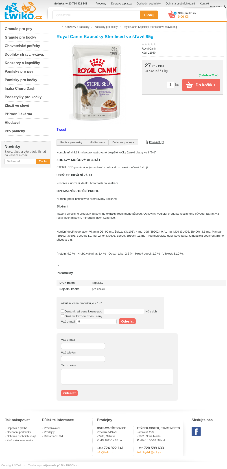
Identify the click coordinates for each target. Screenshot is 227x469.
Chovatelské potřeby (22, 46)
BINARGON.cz (70, 465)
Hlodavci (12, 122)
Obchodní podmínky (149, 3)
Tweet (61, 129)
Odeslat (127, 321)
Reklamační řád (53, 436)
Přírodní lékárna (18, 114)
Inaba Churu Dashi (20, 88)
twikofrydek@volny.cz (150, 452)
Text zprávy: (68, 365)
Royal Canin (149, 48)
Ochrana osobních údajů (180, 3)
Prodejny (101, 3)
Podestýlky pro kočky (23, 97)
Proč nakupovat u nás (20, 440)
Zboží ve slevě (17, 105)
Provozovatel (51, 428)
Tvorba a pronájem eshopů (44, 465)
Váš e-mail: (68, 339)
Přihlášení (216, 6)
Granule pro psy (18, 29)
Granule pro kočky (20, 37)
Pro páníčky (15, 131)
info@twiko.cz (105, 452)
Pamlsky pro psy (19, 71)
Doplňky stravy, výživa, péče (24, 55)
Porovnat (156, 142)
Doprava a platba (121, 3)
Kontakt (204, 3)
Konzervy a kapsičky (22, 63)
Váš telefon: (68, 352)
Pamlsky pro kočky (21, 80)
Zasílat (43, 161)
